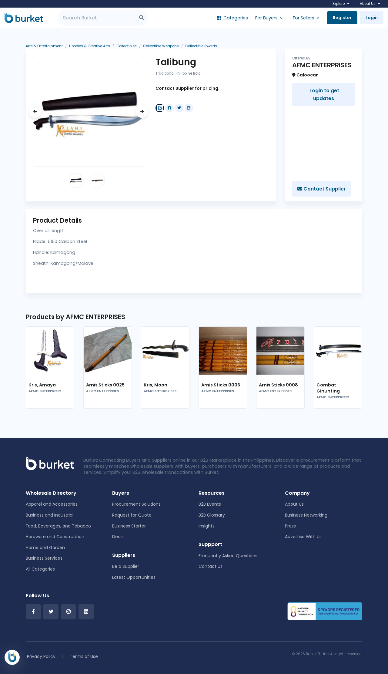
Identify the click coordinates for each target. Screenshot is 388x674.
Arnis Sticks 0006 (220, 385)
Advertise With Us (303, 537)
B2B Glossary (212, 515)
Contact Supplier (321, 188)
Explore (339, 3)
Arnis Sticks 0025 (105, 385)
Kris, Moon (155, 385)
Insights (207, 526)
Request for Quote (132, 515)
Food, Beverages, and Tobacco (58, 526)
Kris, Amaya (42, 385)
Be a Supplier (125, 566)
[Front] (50, 463)
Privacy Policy (41, 656)
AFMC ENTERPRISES (44, 391)
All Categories (40, 569)
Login (372, 18)
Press (290, 526)
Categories (232, 18)
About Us (368, 3)
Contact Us (210, 566)
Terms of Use (84, 656)
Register (342, 18)
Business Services (44, 558)
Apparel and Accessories (52, 504)
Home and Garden (45, 547)
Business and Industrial (49, 515)
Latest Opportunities (134, 577)
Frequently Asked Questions (228, 556)
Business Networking (306, 515)
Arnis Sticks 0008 (278, 385)
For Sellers (303, 18)
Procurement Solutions (136, 504)
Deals (118, 537)
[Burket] (24, 18)
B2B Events (210, 504)
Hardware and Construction (55, 537)
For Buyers (266, 18)
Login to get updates (323, 94)
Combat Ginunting (328, 388)
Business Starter (129, 526)
